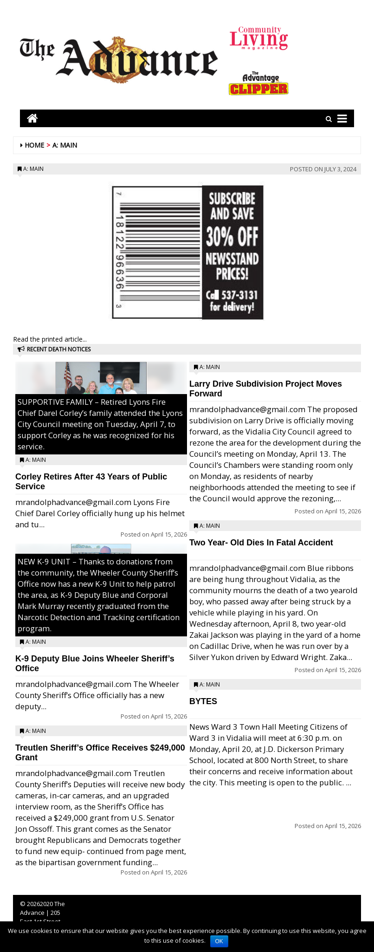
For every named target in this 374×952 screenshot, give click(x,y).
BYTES (203, 701)
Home (34, 145)
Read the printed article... (50, 339)
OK (219, 941)
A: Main (64, 145)
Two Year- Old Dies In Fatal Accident (261, 542)
